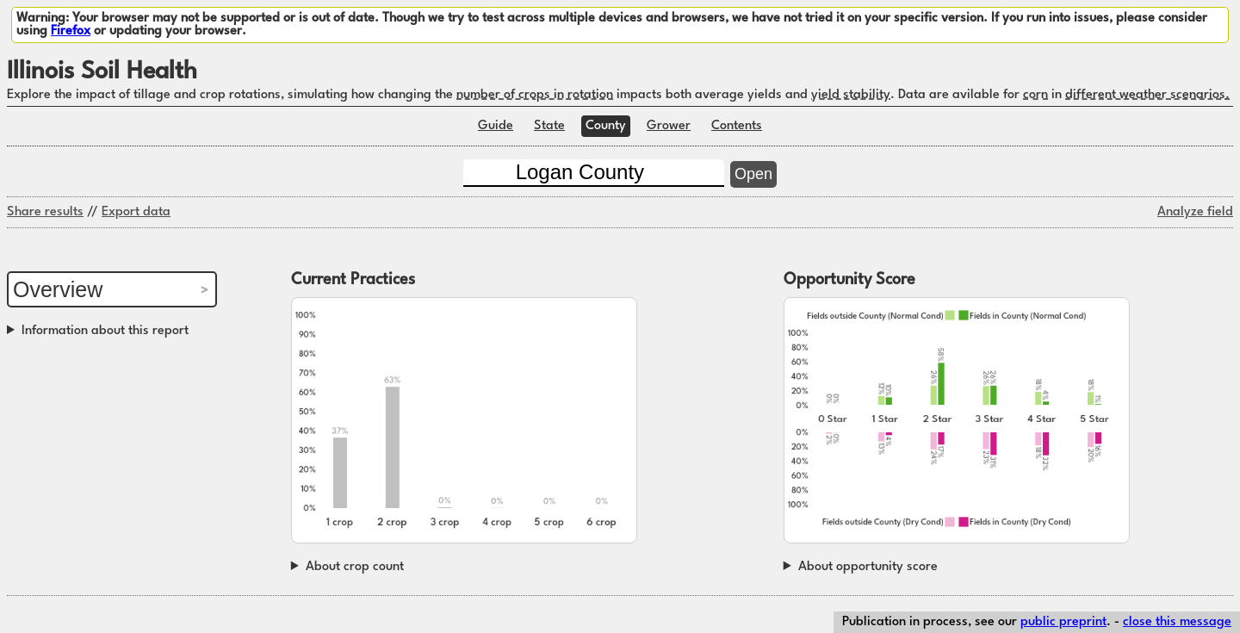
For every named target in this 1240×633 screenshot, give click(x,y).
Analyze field (1195, 212)
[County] (593, 173)
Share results (45, 212)
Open (753, 174)
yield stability (850, 95)
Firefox (70, 31)
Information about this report (105, 331)
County (606, 126)
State (549, 126)
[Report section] (112, 289)
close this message (1177, 622)
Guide (495, 126)
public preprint (1063, 622)
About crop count (355, 567)
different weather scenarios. (1147, 95)
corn (1035, 95)
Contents (736, 126)
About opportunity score (868, 567)
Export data (136, 212)
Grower (669, 126)
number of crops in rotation (534, 95)
